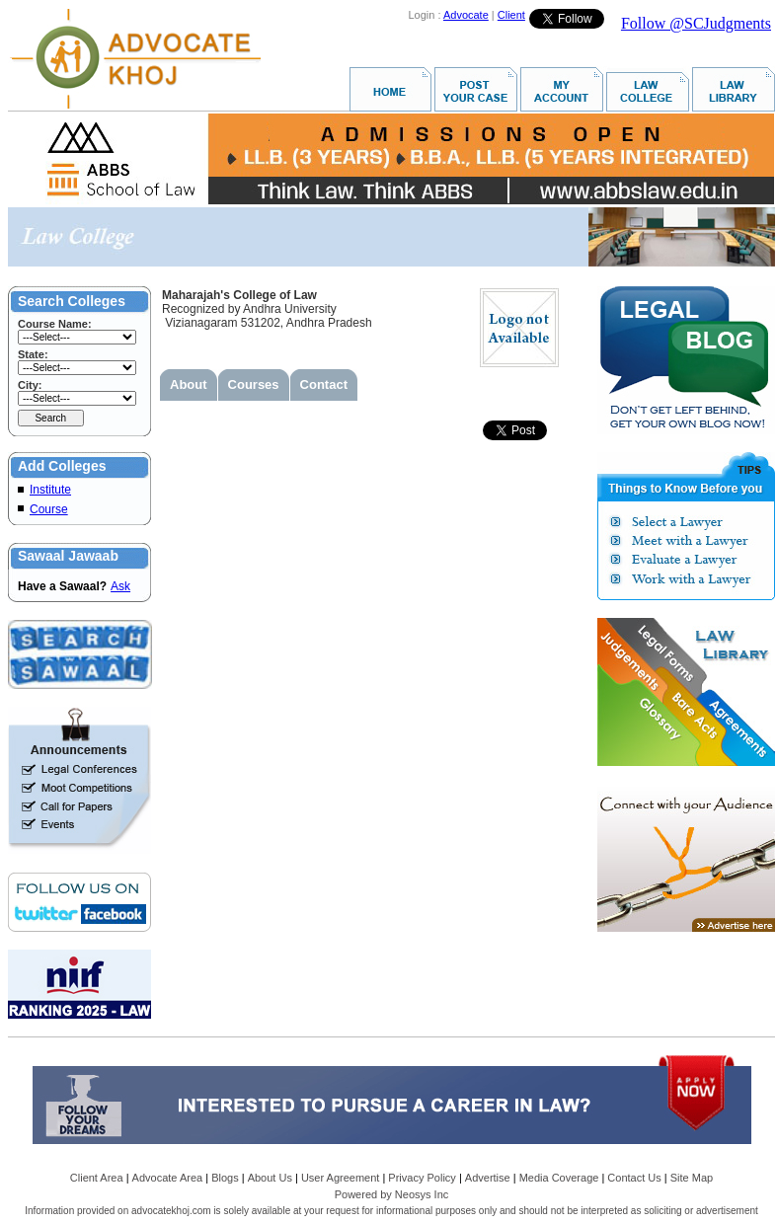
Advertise (487, 1178)
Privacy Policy (421, 1178)
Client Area (96, 1178)
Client (511, 15)
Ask (120, 586)
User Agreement (340, 1178)
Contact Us (633, 1178)
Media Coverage (559, 1178)
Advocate (466, 15)
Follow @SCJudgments (696, 23)
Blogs (225, 1178)
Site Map (691, 1178)
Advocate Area (167, 1178)
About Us (270, 1178)
